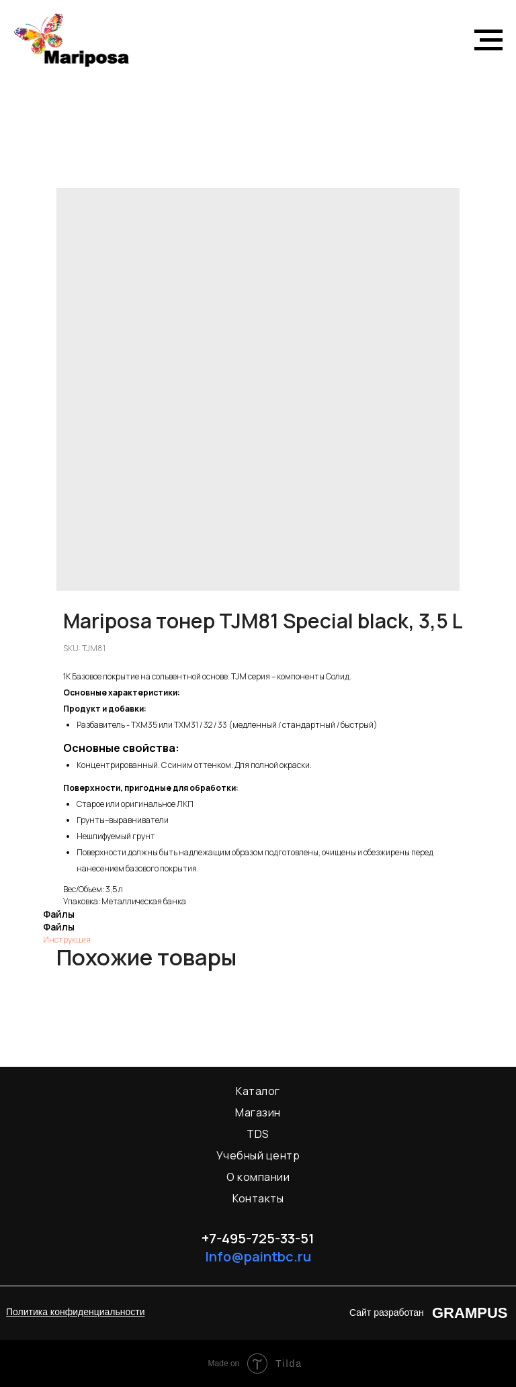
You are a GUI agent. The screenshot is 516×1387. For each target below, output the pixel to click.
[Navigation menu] (488, 40)
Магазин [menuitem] (258, 1112)
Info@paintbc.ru (258, 1256)
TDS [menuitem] (258, 1134)
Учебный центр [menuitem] (258, 1155)
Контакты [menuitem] (258, 1198)
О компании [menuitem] (258, 1176)
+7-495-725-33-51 (258, 1238)
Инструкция (67, 939)
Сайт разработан (386, 1312)
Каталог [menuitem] (258, 1091)
